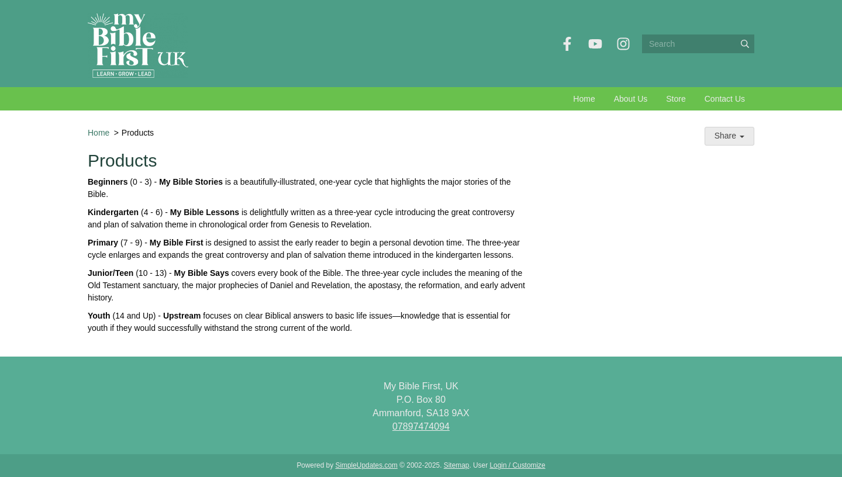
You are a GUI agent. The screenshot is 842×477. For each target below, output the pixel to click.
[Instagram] (623, 44)
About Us (631, 98)
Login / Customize (517, 465)
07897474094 (421, 426)
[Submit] (745, 43)
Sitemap (457, 465)
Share (729, 135)
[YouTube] (595, 44)
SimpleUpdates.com (367, 465)
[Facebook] (567, 44)
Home (584, 98)
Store (675, 98)
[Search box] (698, 43)
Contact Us (725, 98)
